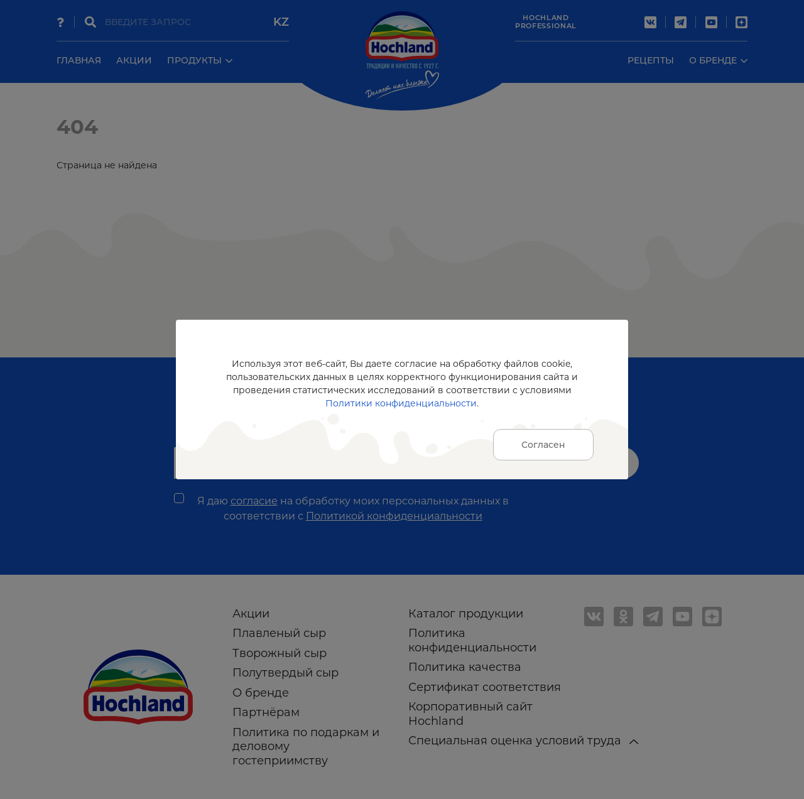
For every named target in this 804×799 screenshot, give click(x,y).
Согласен (543, 444)
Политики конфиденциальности (401, 403)
